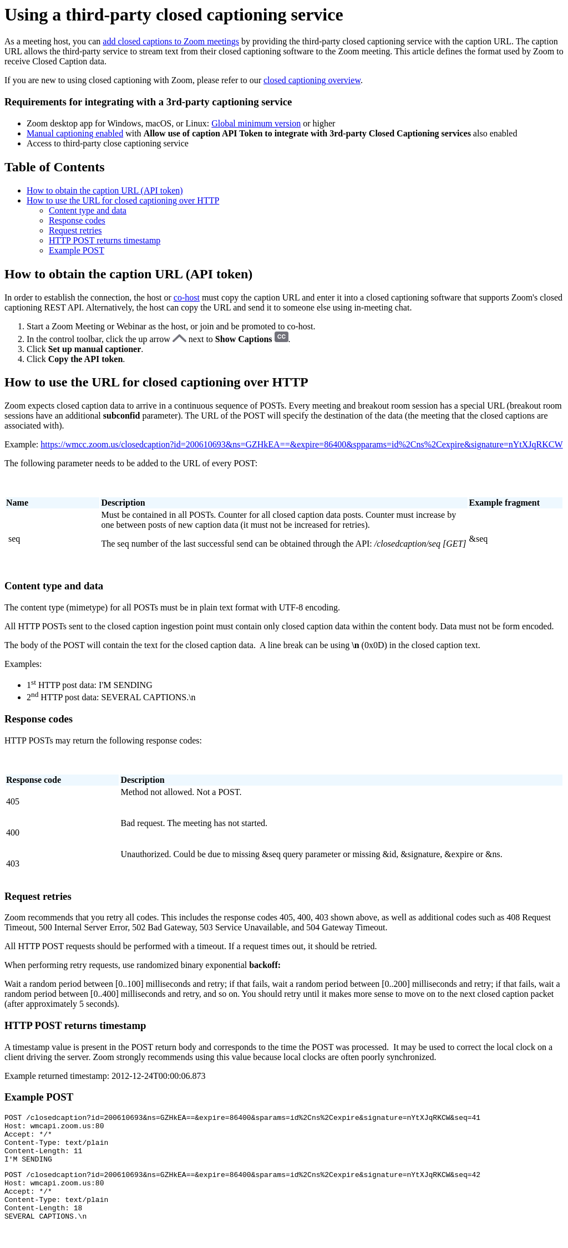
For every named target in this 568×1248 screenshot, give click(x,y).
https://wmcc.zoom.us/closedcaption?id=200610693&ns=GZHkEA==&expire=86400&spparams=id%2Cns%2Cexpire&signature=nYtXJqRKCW (301, 444)
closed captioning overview (312, 80)
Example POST (76, 250)
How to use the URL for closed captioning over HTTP (123, 200)
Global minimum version (256, 123)
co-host (187, 297)
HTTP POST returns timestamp (104, 240)
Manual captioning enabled (75, 133)
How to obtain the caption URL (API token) (105, 190)
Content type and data (87, 210)
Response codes (77, 220)
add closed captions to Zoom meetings (171, 41)
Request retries (75, 230)
